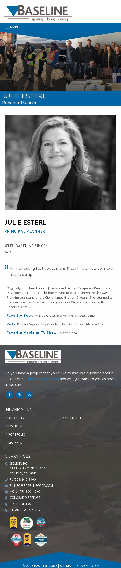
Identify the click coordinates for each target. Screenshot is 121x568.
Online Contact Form (41, 378)
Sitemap (66, 565)
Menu (12, 27)
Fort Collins (20, 503)
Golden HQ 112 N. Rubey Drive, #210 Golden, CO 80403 (28, 468)
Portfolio (16, 434)
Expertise (15, 426)
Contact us (73, 418)
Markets (15, 442)
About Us (16, 418)
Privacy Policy (87, 565)
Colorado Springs (25, 497)
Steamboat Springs (26, 510)
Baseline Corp (38, 13)
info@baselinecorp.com (33, 485)
